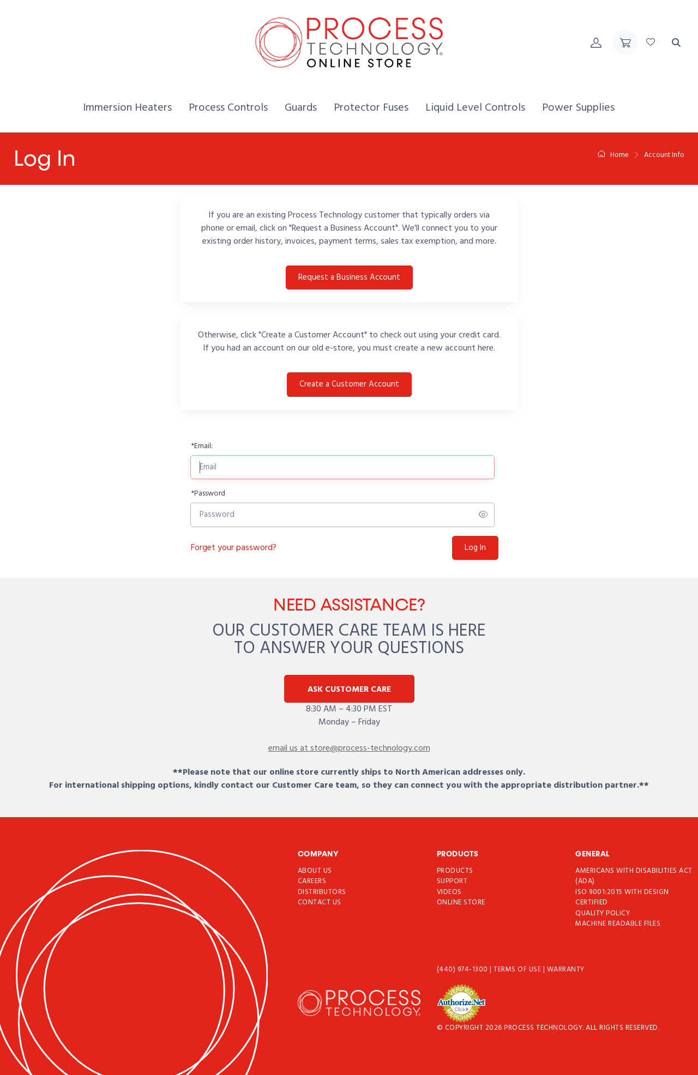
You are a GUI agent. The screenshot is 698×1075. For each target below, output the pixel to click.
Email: (202, 446)
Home (613, 155)
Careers (312, 881)
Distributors (322, 892)
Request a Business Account (349, 277)
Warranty (566, 969)
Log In (475, 547)
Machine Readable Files (617, 924)
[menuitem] (127, 108)
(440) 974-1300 (463, 969)
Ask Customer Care (349, 689)
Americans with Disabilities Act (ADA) (634, 876)
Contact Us (319, 903)
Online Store (461, 903)
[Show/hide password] (483, 515)
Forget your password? (233, 547)
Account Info (664, 155)
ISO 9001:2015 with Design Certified (622, 897)
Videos (449, 892)
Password (208, 493)
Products (455, 871)
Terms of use (518, 969)
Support (452, 881)
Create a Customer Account (349, 384)
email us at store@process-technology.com (349, 748)
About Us (315, 871)
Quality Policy (602, 913)
